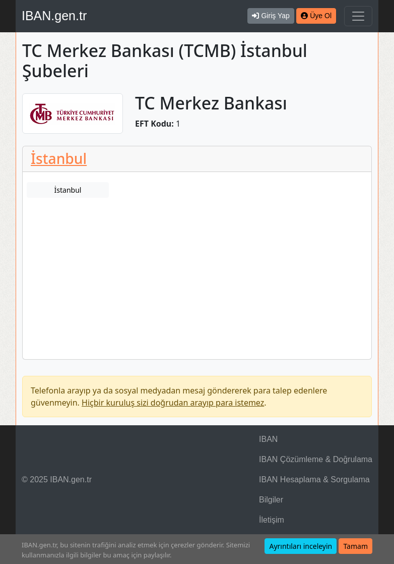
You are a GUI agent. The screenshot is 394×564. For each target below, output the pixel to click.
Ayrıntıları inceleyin (300, 546)
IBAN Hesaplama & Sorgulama (314, 479)
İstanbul (59, 158)
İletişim (271, 520)
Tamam (355, 546)
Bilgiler (271, 499)
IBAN (268, 439)
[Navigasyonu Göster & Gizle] (358, 16)
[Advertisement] (197, 283)
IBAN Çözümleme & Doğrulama (315, 459)
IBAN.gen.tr (54, 16)
